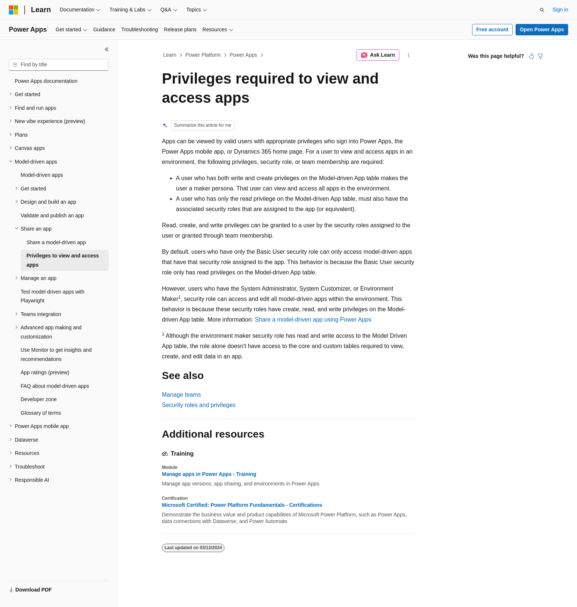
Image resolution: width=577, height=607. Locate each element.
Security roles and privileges (199, 405)
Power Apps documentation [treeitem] (46, 81)
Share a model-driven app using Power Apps (313, 319)
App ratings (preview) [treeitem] (45, 372)
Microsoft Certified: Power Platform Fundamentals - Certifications (242, 505)
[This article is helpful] (531, 56)
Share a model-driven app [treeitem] (56, 242)
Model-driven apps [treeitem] (42, 175)
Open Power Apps (542, 29)
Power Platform (203, 55)
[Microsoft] (13, 10)
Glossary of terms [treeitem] (41, 413)
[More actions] (408, 55)
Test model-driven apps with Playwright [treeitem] (53, 296)
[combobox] (59, 65)
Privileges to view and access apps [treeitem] (62, 260)
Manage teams (181, 395)
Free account (492, 29)
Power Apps (243, 55)
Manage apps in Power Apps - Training (209, 474)
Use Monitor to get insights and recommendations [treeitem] (56, 354)
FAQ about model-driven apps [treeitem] (55, 386)
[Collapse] (106, 49)
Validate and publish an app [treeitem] (52, 215)
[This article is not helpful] (540, 56)
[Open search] (542, 10)
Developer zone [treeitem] (39, 399)
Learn (170, 55)
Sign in (560, 10)
